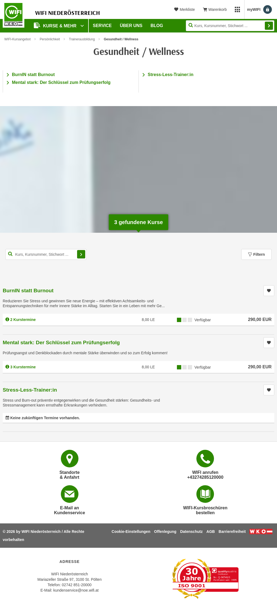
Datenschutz (191, 531)
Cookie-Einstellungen (131, 531)
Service (102, 25)
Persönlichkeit (50, 39)
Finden (269, 26)
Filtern (256, 254)
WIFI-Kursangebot (17, 39)
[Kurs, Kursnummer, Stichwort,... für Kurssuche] (46, 254)
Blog (157, 25)
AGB (210, 531)
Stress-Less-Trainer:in (170, 74)
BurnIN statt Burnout (33, 74)
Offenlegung (165, 531)
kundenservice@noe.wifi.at (76, 590)
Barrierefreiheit (232, 531)
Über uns (131, 25)
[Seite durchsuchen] (230, 25)
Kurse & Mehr (56, 25)
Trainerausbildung (82, 39)
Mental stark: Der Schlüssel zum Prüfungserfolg (61, 82)
